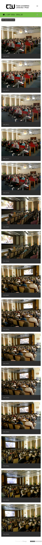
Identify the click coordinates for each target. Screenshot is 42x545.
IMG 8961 (6, 500)
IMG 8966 (6, 329)
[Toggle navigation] (37, 6)
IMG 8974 (6, 56)
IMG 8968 (6, 261)
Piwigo (25, 541)
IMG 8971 (6, 159)
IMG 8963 (6, 432)
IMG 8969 (6, 227)
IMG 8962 (6, 466)
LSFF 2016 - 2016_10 (15, 14)
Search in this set (8, 20)
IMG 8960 (6, 534)
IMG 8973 (6, 90)
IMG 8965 (6, 363)
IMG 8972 (6, 124)
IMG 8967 (6, 295)
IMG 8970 (6, 193)
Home (4, 14)
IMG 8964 (6, 398)
